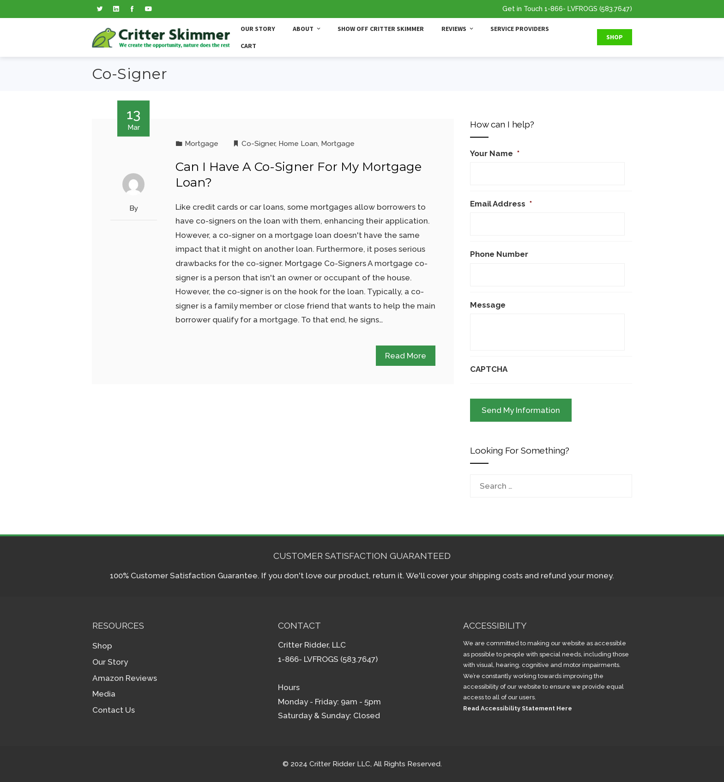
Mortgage (201, 143)
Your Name (494, 153)
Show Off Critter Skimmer (381, 28)
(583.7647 (614, 8)
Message (488, 304)
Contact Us (113, 710)
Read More (405, 355)
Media (103, 693)
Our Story (258, 28)
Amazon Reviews (124, 678)
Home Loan (298, 143)
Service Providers (519, 28)
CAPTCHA (488, 369)
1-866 (553, 8)
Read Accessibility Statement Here (517, 708)
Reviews (458, 29)
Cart (248, 46)
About (307, 29)
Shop (614, 37)
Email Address (501, 203)
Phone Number (499, 254)
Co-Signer (258, 143)
